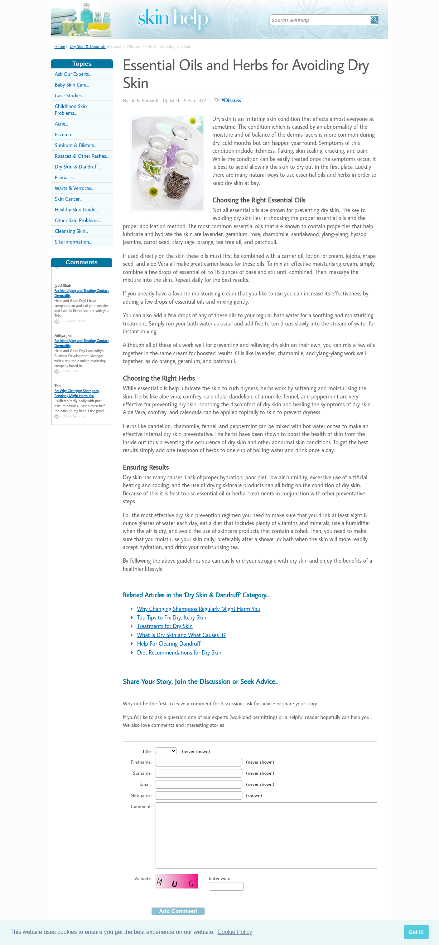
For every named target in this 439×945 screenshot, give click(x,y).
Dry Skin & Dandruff (88, 46)
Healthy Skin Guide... (76, 209)
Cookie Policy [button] (234, 932)
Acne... (61, 123)
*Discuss (231, 100)
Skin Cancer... (68, 198)
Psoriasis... (65, 177)
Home (59, 46)
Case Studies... (69, 95)
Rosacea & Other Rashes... (81, 155)
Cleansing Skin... (71, 230)
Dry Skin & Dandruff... (77, 166)
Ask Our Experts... (73, 73)
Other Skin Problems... (78, 220)
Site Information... (73, 241)
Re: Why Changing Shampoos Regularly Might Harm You (76, 386)
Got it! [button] (416, 932)
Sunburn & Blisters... (75, 145)
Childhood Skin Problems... (71, 109)
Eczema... (64, 134)
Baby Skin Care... (72, 84)
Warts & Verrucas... (74, 188)
